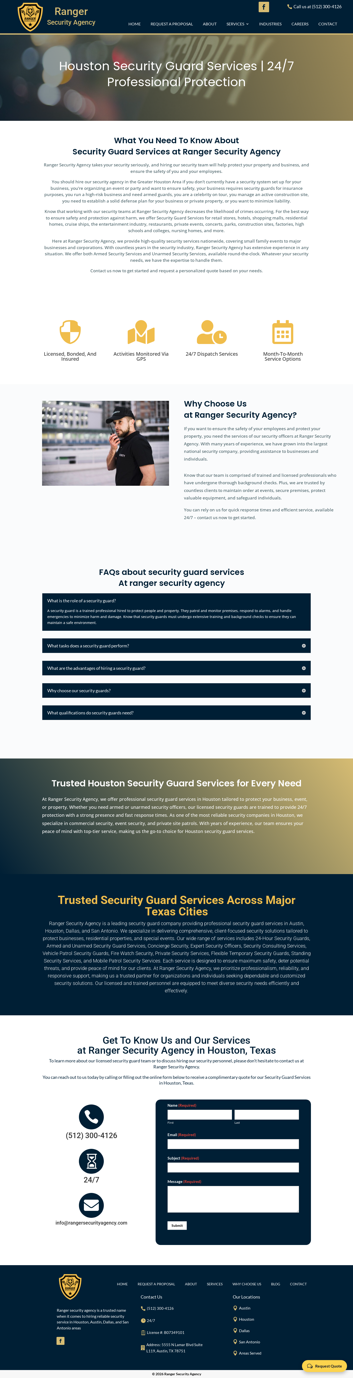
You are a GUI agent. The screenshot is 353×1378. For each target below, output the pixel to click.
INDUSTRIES (270, 24)
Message (184, 1181)
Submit (177, 1225)
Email (182, 1134)
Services (235, 24)
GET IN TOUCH (250, 108)
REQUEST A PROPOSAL (172, 24)
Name (182, 1105)
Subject (183, 1158)
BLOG (275, 1284)
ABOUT (210, 24)
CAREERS (300, 24)
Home (134, 24)
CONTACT (327, 24)
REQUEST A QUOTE (108, 107)
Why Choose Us (247, 1284)
